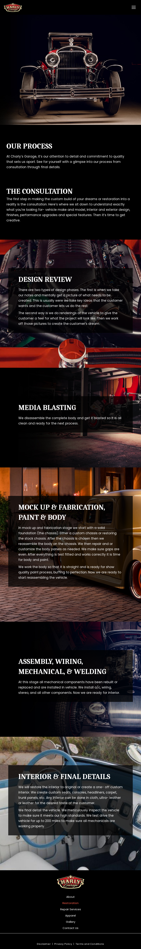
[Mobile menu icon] (133, 7)
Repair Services (70, 909)
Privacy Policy (63, 944)
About (70, 897)
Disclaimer (44, 944)
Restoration (70, 903)
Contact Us (70, 928)
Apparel (70, 915)
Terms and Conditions (90, 944)
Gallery (70, 922)
